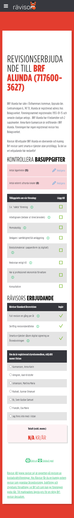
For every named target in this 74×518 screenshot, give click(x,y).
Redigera (58, 170)
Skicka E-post (45, 460)
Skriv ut (31, 460)
